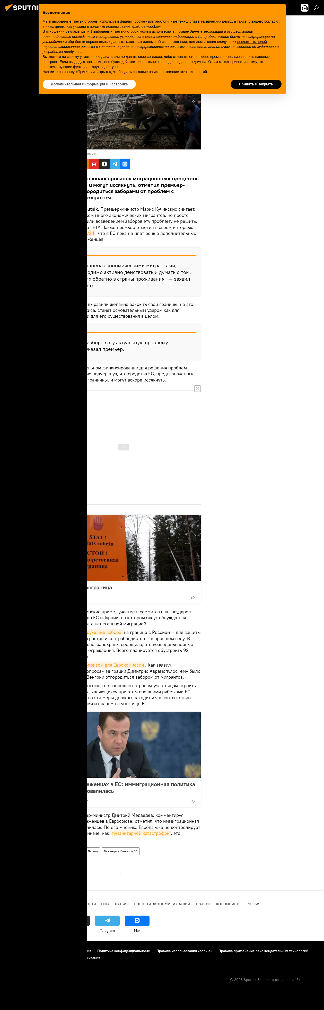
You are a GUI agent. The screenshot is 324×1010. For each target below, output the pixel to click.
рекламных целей (252, 42)
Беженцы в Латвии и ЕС (120, 851)
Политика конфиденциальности (123, 951)
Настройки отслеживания (79, 957)
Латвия (122, 903)
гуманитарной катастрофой (141, 833)
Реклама (12, 957)
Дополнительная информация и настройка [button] (89, 84)
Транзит (203, 903)
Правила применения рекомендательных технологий (263, 951)
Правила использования (71, 951)
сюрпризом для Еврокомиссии (112, 665)
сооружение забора (100, 632)
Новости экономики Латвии (162, 903)
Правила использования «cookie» (184, 951)
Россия (253, 903)
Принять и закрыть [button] (256, 84)
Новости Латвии (86, 851)
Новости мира (59, 851)
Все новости (84, 903)
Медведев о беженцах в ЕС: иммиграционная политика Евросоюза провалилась (123, 787)
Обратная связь (38, 957)
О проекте (14, 951)
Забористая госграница (81, 587)
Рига (105, 903)
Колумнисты (228, 903)
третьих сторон (125, 31)
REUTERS (56, 153)
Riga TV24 (83, 233)
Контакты (37, 951)
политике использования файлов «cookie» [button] (125, 26)
